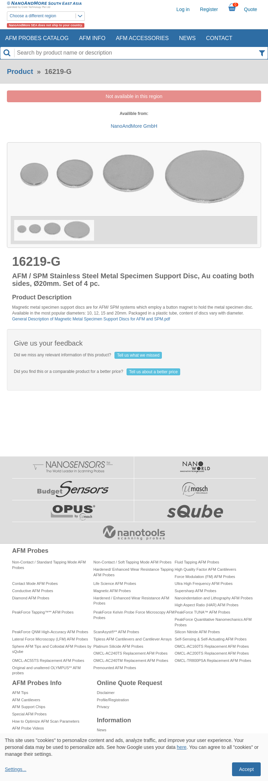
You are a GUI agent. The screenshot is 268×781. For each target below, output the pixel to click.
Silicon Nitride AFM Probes (197, 632)
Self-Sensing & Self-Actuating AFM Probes (211, 639)
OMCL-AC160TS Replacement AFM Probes (212, 646)
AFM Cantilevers (26, 700)
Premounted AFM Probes (114, 668)
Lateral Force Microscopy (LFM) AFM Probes (50, 639)
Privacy (103, 707)
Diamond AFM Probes (30, 598)
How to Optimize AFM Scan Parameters (45, 721)
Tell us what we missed (138, 355)
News (187, 38)
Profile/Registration (113, 700)
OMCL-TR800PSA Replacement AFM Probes (213, 660)
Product (20, 71)
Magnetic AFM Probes (112, 591)
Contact (219, 38)
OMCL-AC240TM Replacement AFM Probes (130, 660)
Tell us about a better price (153, 371)
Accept (246, 769)
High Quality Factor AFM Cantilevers (205, 569)
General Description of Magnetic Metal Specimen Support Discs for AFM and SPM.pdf (91, 319)
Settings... (15, 769)
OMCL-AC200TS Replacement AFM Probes (212, 653)
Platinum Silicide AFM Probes (118, 646)
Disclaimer (105, 693)
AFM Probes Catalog (36, 38)
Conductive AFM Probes (32, 591)
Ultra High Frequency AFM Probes (204, 583)
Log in (183, 9)
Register (209, 9)
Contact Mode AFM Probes (35, 583)
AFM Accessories (142, 38)
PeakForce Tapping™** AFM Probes (43, 612)
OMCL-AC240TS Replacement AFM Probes (130, 653)
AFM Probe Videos (28, 728)
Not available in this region (133, 96)
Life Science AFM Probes (114, 583)
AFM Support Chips (28, 707)
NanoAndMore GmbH (134, 126)
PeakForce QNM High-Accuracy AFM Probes (50, 632)
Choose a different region (47, 16)
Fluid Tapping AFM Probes (197, 562)
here (181, 747)
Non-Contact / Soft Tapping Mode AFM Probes (132, 562)
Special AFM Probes (29, 714)
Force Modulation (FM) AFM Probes (205, 577)
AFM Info (92, 38)
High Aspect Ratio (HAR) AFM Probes (207, 605)
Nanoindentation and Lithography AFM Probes (214, 598)
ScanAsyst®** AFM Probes (116, 632)
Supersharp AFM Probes (195, 591)
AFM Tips (20, 693)
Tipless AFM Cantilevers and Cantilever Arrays (132, 639)
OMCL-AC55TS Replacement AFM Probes (48, 660)
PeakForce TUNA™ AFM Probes (202, 612)
